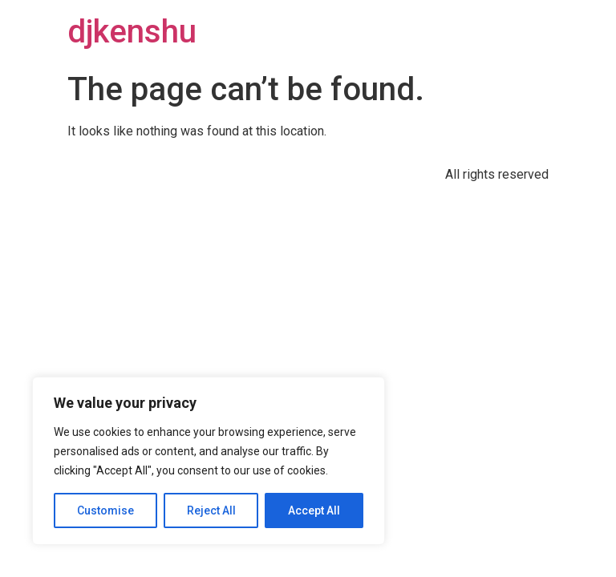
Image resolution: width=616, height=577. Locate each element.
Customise (105, 510)
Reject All (211, 510)
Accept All (314, 510)
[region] (208, 461)
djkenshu (132, 31)
